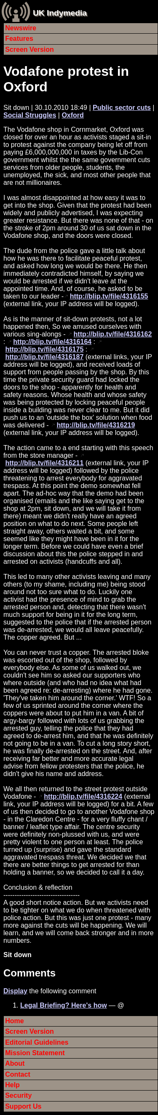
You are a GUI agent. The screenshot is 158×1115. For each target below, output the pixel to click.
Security (18, 1095)
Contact (17, 1074)
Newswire (20, 28)
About (14, 1063)
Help (12, 1084)
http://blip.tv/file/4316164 (52, 341)
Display (15, 991)
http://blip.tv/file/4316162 (113, 334)
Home (14, 1020)
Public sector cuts (122, 107)
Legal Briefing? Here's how (63, 1005)
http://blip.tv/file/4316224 (83, 796)
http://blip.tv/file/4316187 (44, 356)
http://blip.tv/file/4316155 (109, 296)
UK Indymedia (60, 12)
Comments (29, 973)
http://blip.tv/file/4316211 (44, 463)
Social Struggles (29, 115)
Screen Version (29, 49)
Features (19, 38)
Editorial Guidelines (36, 1042)
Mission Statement (34, 1052)
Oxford (72, 115)
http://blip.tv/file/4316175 (44, 349)
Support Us (23, 1106)
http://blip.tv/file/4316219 (96, 425)
